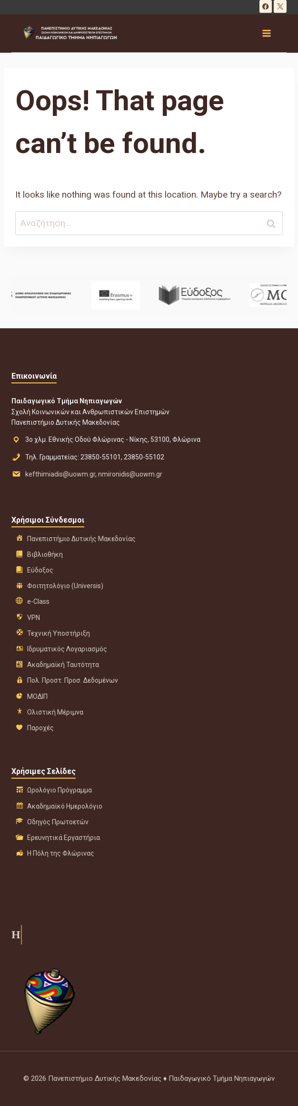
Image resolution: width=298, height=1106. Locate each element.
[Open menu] (266, 33)
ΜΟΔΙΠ (37, 696)
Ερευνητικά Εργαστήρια (63, 837)
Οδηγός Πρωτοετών (58, 822)
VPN (33, 617)
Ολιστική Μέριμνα (55, 712)
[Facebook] (265, 6)
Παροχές (40, 728)
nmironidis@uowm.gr (130, 474)
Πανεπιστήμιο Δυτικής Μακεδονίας (81, 539)
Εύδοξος (40, 570)
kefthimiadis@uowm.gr (60, 474)
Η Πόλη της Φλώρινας (60, 853)
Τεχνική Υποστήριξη (58, 633)
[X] (280, 6)
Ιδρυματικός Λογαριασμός (67, 649)
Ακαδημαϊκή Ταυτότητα (63, 664)
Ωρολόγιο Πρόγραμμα (59, 790)
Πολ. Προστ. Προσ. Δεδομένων (72, 680)
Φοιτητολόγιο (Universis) (65, 586)
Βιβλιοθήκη (45, 554)
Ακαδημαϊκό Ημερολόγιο (64, 806)
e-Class (38, 601)
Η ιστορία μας (15, 934)
